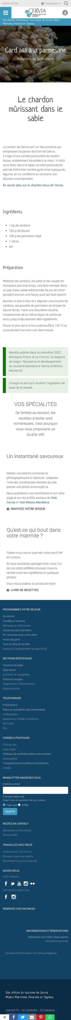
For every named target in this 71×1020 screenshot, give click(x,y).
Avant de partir (11, 639)
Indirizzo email (11, 783)
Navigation (10, 3)
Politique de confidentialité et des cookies (27, 754)
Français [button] (52, 3)
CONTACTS (12, 1010)
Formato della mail (24, 798)
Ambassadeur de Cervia (17, 851)
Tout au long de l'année (16, 644)
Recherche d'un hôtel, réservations (48, 937)
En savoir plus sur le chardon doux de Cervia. (33, 185)
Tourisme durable (13, 665)
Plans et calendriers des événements (24, 709)
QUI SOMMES (29, 1010)
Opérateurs (9, 670)
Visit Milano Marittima (34, 502)
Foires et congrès (13, 679)
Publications (10, 705)
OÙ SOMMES (47, 1010)
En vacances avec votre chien (20, 634)
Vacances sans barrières (17, 630)
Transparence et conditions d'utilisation (26, 763)
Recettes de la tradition (35, 59)
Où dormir (8, 616)
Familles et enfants (14, 621)
